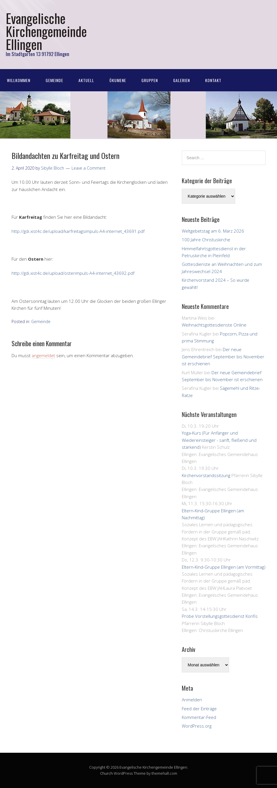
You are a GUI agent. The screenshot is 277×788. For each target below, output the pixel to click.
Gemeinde (54, 80)
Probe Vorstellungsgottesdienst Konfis (220, 616)
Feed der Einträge (199, 708)
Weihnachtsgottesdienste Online (214, 325)
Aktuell (86, 80)
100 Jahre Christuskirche (206, 239)
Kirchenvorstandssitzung (206, 475)
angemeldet (43, 355)
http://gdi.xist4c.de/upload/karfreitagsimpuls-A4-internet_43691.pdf (78, 231)
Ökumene (117, 80)
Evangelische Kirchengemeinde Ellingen (46, 31)
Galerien (181, 80)
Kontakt (213, 80)
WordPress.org (197, 726)
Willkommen (18, 80)
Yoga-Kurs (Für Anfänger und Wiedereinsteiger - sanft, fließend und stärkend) (219, 440)
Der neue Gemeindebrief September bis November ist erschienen (223, 356)
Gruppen (149, 80)
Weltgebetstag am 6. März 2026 (213, 231)
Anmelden (192, 699)
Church (106, 773)
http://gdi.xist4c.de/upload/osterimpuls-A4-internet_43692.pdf (73, 273)
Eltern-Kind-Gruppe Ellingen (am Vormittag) (223, 567)
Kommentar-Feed (199, 717)
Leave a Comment (89, 168)
